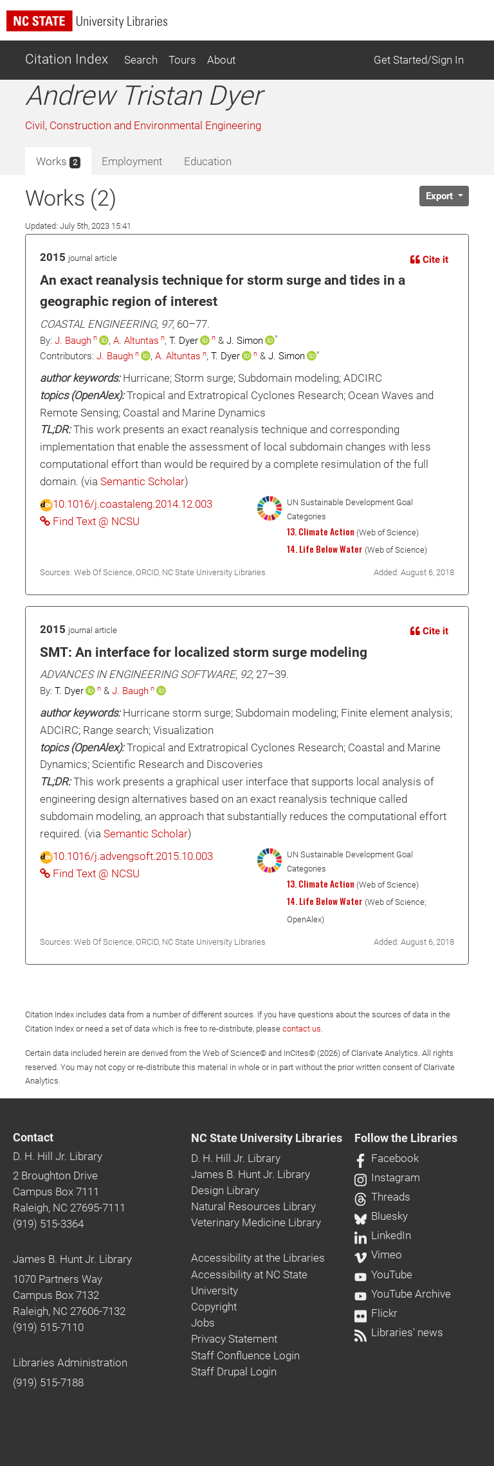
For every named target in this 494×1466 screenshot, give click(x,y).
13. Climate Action (320, 531)
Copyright (214, 1306)
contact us (301, 1028)
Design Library (225, 1190)
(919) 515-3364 (48, 1223)
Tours (182, 59)
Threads (382, 1196)
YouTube (383, 1274)
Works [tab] (58, 162)
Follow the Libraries (405, 1138)
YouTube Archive (402, 1293)
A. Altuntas (136, 340)
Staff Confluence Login (245, 1355)
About (221, 59)
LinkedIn (382, 1235)
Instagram (387, 1177)
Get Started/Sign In (419, 59)
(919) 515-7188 (48, 1382)
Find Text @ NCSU (90, 521)
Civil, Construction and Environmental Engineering (143, 125)
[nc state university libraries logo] (250, 26)
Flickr (376, 1313)
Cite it (429, 259)
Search (141, 59)
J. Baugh (73, 340)
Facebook (386, 1158)
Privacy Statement (234, 1338)
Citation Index (66, 59)
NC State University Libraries (266, 1138)
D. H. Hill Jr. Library (57, 1156)
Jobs (203, 1322)
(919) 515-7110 (48, 1327)
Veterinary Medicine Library (256, 1222)
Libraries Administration (70, 1362)
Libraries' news (398, 1332)
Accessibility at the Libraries (258, 1257)
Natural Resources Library (253, 1206)
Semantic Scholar (142, 481)
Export (440, 196)
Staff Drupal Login (234, 1371)
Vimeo (378, 1254)
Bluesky (381, 1216)
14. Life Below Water (325, 548)
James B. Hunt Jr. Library (72, 1259)
